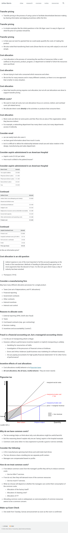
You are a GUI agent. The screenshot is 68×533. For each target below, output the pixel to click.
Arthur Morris (6, 3)
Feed (11, 526)
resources (55, 3)
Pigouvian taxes (35, 369)
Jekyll (19, 529)
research (29, 3)
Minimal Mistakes (26, 529)
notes (46, 3)
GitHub (5, 526)
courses (38, 3)
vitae (21, 3)
